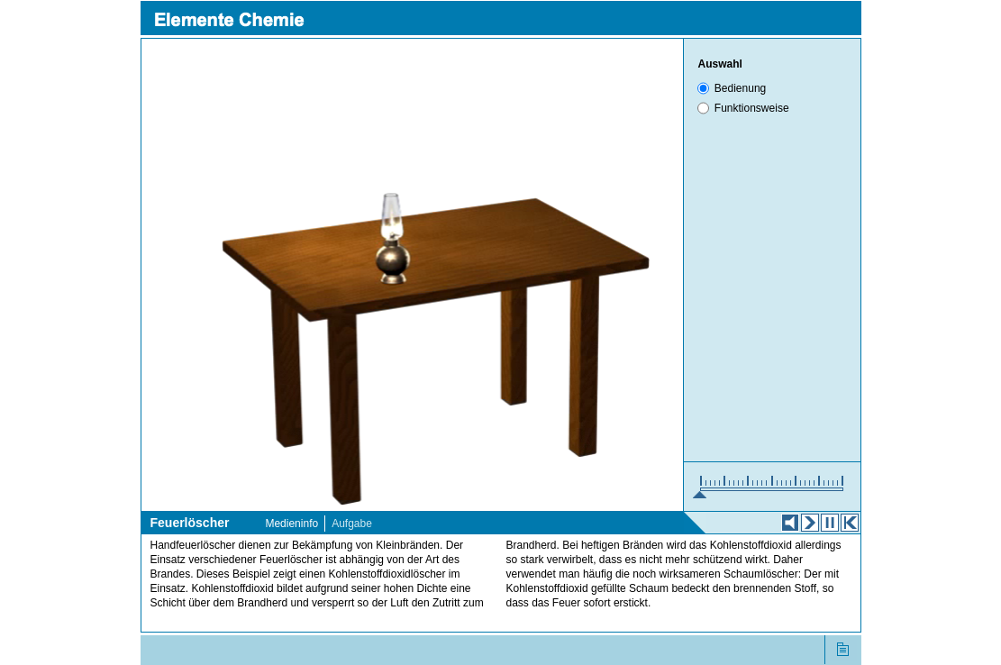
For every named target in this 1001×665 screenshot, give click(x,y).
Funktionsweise (751, 108)
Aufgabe (352, 523)
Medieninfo (291, 523)
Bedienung (740, 88)
